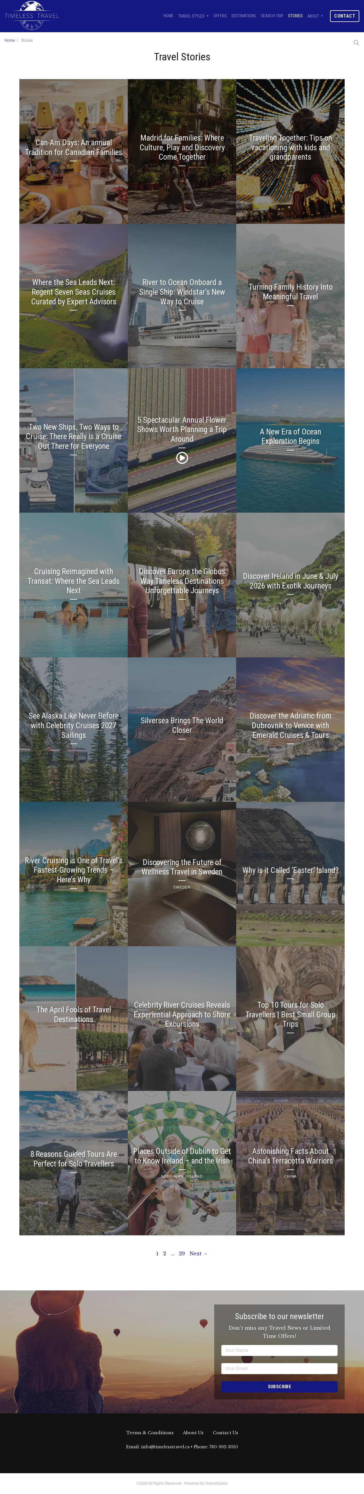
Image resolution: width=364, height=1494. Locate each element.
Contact (344, 16)
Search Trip (272, 15)
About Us (193, 1432)
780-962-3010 (223, 1446)
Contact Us (225, 1432)
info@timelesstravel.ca (165, 1446)
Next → (199, 1253)
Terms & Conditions (150, 1432)
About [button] (313, 16)
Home (169, 15)
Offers (220, 15)
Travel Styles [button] (191, 16)
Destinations (244, 15)
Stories (295, 15)
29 (182, 1253)
